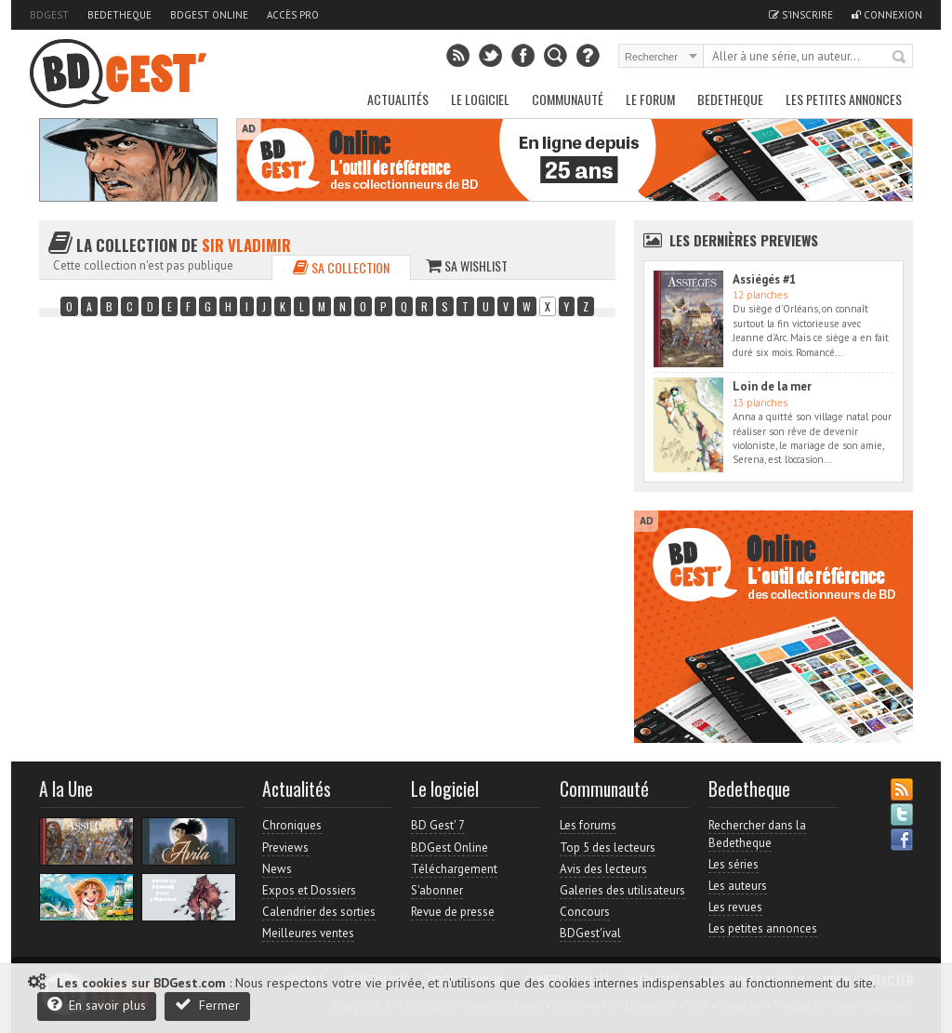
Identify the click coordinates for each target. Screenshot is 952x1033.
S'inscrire (801, 14)
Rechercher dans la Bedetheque (757, 833)
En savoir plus (96, 1004)
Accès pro (293, 14)
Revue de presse (453, 912)
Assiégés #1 (764, 279)
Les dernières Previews (743, 240)
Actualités (398, 99)
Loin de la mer (772, 386)
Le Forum (650, 99)
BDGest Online (209, 14)
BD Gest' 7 (438, 825)
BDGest (49, 14)
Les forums (588, 825)
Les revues (735, 907)
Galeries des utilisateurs (622, 890)
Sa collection (341, 267)
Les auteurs (737, 886)
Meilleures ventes (308, 933)
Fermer (207, 1004)
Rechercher (899, 57)
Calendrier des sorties (319, 912)
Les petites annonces (844, 99)
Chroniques (292, 825)
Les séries (733, 864)
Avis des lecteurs (603, 869)
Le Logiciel (480, 99)
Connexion (887, 14)
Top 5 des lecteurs (607, 847)
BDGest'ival (590, 933)
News (277, 869)
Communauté (567, 99)
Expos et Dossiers (309, 890)
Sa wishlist (467, 265)
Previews (285, 847)
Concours (585, 912)
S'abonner (437, 890)
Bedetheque (119, 14)
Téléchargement (454, 869)
